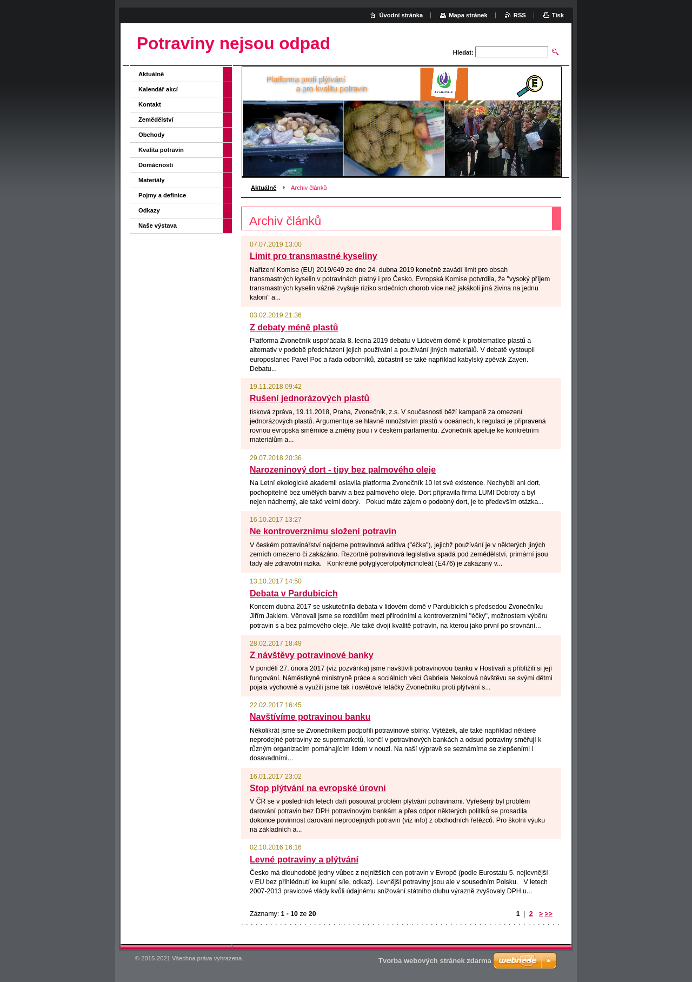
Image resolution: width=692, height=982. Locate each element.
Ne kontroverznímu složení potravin (323, 531)
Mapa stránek (468, 15)
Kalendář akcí (158, 89)
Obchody (151, 134)
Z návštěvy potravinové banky (312, 655)
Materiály (151, 180)
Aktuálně (263, 187)
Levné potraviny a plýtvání (304, 859)
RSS (520, 15)
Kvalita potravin (161, 150)
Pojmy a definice (162, 195)
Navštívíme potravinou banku (310, 716)
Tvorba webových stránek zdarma (434, 961)
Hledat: (463, 52)
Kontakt (149, 104)
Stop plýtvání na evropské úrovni (318, 788)
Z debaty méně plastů (294, 327)
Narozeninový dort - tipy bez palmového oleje (343, 469)
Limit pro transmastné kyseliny (313, 256)
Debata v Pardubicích (294, 593)
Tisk (558, 15)
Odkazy (149, 210)
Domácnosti (155, 165)
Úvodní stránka (401, 15)
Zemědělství (156, 119)
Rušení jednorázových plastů (309, 398)
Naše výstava (157, 225)
